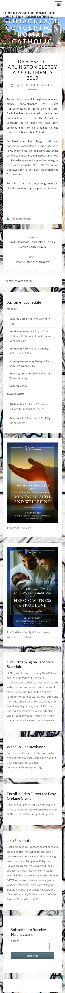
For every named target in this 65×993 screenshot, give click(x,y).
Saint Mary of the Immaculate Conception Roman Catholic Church (29, 14)
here (50, 814)
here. (54, 188)
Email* (30, 944)
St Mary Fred (45, 85)
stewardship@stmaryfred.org (24, 767)
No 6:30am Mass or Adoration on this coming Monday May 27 (32, 242)
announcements (20, 218)
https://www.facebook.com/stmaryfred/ (30, 682)
